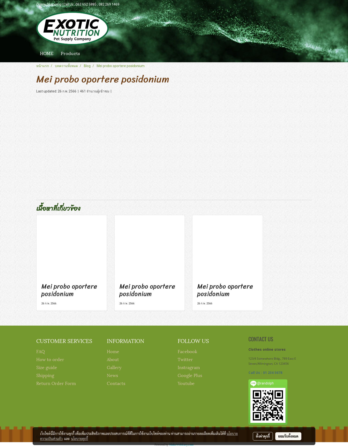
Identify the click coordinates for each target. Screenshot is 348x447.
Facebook (187, 351)
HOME (46, 54)
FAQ (40, 351)
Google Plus (190, 375)
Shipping (45, 375)
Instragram (189, 367)
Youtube (186, 383)
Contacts (116, 383)
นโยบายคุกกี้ (79, 438)
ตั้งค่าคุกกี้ (263, 436)
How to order (50, 359)
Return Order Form (56, 383)
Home (113, 351)
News (112, 375)
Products (70, 54)
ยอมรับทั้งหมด (288, 436)
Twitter (185, 359)
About (113, 359)
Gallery (114, 367)
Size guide (46, 367)
